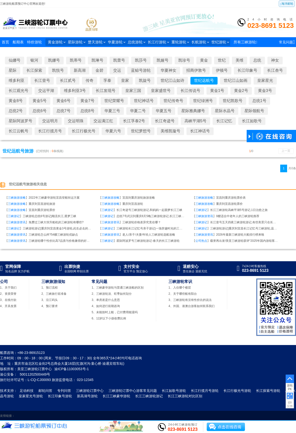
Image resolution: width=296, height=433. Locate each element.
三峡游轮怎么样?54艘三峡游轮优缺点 (53, 234)
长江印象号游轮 (60, 396)
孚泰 (107, 80)
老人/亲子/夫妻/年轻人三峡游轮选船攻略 (148, 234)
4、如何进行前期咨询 (106, 306)
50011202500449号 (35, 374)
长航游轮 (200, 42)
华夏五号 (163, 111)
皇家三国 (133, 90)
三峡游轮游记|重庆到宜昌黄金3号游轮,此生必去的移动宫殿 (61, 228)
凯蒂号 (76, 60)
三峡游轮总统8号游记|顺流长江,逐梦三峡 (49, 216)
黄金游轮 (56, 42)
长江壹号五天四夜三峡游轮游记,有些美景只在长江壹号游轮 (249, 222)
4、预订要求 (49, 306)
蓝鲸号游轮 (141, 70)
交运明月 (50, 121)
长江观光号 (18, 90)
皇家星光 (265, 80)
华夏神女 (168, 70)
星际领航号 (254, 111)
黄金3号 (265, 90)
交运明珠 (76, 121)
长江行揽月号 (50, 131)
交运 (117, 70)
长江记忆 (224, 121)
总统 (257, 60)
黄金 (204, 60)
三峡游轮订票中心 (90, 391)
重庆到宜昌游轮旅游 (42, 204)
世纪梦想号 (141, 131)
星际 (13, 70)
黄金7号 (87, 101)
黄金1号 (217, 90)
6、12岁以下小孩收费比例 (109, 318)
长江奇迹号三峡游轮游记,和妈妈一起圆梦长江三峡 (149, 210)
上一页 (285, 151)
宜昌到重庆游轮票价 (42, 210)
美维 (239, 60)
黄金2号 (241, 90)
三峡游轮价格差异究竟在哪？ (141, 222)
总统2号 (16, 111)
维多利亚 (16, 80)
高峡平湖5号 (195, 121)
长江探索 (34, 70)
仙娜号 (14, 60)
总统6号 (40, 111)
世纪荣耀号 (114, 101)
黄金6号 (63, 101)
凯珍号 (184, 60)
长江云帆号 (18, 131)
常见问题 (287, 42)
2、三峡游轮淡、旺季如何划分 (112, 293)
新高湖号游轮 (87, 396)
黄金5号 (40, 101)
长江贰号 (68, 80)
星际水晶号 (225, 111)
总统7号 (63, 111)
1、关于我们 (8, 287)
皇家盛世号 (161, 90)
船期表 (18, 42)
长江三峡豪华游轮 (116, 396)
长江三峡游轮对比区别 (185, 396)
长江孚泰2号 (134, 121)
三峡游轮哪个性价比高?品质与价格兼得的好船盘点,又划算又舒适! (72, 240)
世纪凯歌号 (232, 101)
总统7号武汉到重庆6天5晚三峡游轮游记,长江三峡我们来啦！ (156, 216)
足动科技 (27, 391)
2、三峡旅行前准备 (54, 293)
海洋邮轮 (286, 4)
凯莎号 (141, 60)
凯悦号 (58, 70)
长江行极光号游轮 (237, 391)
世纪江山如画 (235, 80)
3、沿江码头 (49, 300)
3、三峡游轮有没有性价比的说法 (190, 300)
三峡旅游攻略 (17, 197)
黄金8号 (16, 101)
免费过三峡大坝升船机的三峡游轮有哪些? (56, 222)
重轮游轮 (180, 42)
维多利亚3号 (75, 90)
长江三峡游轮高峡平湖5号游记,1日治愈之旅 (239, 210)
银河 (34, 60)
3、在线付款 (8, 300)
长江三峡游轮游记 (149, 396)
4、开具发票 (8, 306)
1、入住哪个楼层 (179, 287)
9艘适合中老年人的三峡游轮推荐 (237, 216)
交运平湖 (46, 90)
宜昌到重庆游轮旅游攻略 (138, 197)
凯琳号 (97, 60)
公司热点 (201, 240)
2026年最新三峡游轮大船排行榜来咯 (240, 234)
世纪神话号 (144, 101)
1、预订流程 (49, 287)
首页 (5, 42)
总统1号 (259, 101)
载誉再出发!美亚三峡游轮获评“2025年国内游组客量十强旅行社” (252, 240)
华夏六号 (113, 131)
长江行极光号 (83, 131)
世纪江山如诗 (172, 80)
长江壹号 (42, 80)
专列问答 (64, 391)
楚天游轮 (96, 42)
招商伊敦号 (196, 70)
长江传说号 (190, 90)
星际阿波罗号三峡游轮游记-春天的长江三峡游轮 (148, 240)
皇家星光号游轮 (31, 396)
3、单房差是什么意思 (106, 300)
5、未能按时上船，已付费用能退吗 (115, 312)
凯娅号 (162, 60)
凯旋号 (145, 80)
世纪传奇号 (173, 101)
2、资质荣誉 (8, 293)
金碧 (99, 70)
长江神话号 (200, 131)
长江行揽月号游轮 (205, 391)
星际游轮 (76, 42)
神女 (275, 60)
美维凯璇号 (170, 131)
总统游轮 (136, 42)
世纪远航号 (204, 80)
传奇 (89, 80)
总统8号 (87, 111)
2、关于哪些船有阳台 (182, 293)
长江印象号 (247, 70)
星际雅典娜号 (193, 111)
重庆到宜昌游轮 (132, 204)
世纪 (222, 60)
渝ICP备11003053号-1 (71, 369)
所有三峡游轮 (245, 42)
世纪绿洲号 (203, 101)
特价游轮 (34, 42)
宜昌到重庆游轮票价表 (231, 197)
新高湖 (80, 70)
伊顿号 (222, 70)
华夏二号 (138, 111)
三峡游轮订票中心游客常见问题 (133, 391)
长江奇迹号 (165, 121)
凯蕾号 (119, 60)
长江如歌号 (252, 121)
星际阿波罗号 (20, 121)
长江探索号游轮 (268, 391)
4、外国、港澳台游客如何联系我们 (191, 306)
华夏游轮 (116, 42)
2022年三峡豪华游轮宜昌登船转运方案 (54, 197)
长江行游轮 (158, 42)
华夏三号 (112, 111)
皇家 (125, 80)
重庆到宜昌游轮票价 (229, 204)
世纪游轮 (220, 42)
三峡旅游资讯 (204, 216)
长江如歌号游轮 (174, 391)
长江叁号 (275, 70)
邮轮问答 (45, 391)
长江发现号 (105, 90)
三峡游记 (107, 210)
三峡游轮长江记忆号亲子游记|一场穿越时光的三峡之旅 (152, 228)
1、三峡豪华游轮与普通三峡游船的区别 (118, 287)
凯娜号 (54, 60)
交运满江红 (103, 121)
